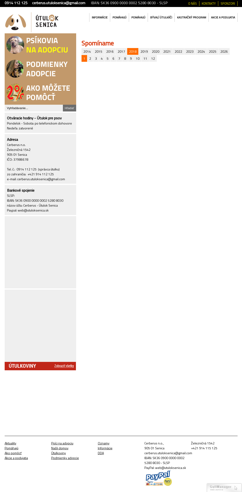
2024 (201, 51)
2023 (190, 51)
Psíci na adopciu (62, 443)
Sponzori (228, 3)
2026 (224, 51)
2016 (110, 51)
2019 (144, 51)
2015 (98, 51)
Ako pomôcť (13, 452)
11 (145, 58)
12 (153, 58)
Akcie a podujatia (223, 17)
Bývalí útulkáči (161, 17)
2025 (212, 51)
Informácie (100, 17)
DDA (101, 452)
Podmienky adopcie (65, 457)
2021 (167, 51)
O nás (192, 3)
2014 (87, 51)
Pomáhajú (119, 17)
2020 (155, 51)
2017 (121, 51)
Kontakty (209, 3)
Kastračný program (191, 17)
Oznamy (103, 443)
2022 (178, 51)
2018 (132, 51)
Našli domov (59, 448)
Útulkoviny (58, 452)
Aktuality (10, 443)
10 (138, 58)
